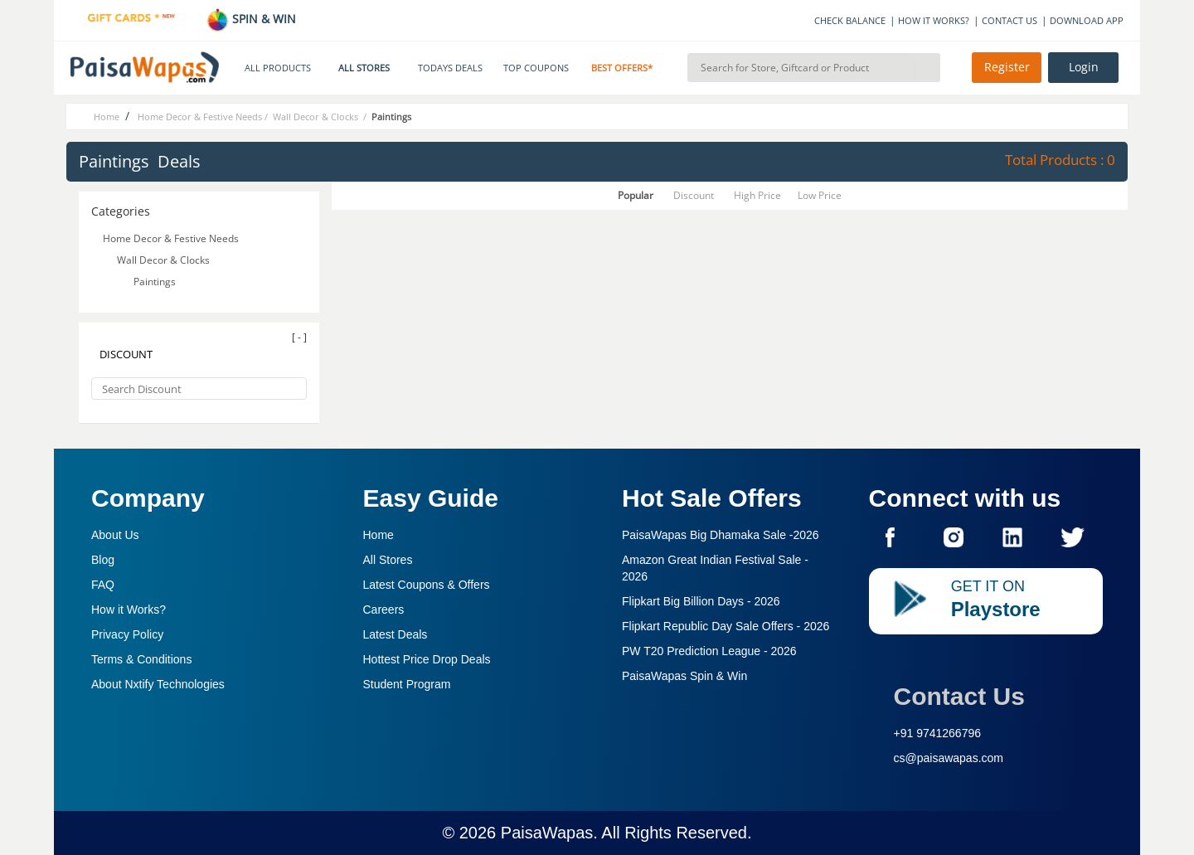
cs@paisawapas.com (949, 758)
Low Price (820, 195)
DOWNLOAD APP (1087, 20)
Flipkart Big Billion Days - (701, 601)
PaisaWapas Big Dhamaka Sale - (720, 535)
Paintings (155, 281)
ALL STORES (364, 68)
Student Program (407, 684)
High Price (757, 195)
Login (1084, 67)
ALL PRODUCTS (278, 68)
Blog (102, 559)
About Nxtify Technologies (158, 684)
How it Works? (128, 609)
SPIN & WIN (251, 19)
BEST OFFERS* (622, 68)
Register (1007, 67)
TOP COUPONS (536, 68)
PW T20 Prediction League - (709, 651)
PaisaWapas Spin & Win (684, 676)
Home (378, 535)
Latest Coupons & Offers (426, 584)
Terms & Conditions (141, 659)
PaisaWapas (547, 832)
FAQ (102, 584)
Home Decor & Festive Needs (169, 238)
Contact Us (959, 696)
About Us (115, 535)
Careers (384, 609)
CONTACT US (1009, 20)
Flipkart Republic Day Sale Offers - (725, 626)
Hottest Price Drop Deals (427, 659)
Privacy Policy (127, 634)
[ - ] (299, 337)
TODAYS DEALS (450, 68)
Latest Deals (395, 634)
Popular (635, 195)
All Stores (388, 559)
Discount (693, 195)
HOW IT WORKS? (933, 20)
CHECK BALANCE (850, 20)
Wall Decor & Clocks (164, 260)
